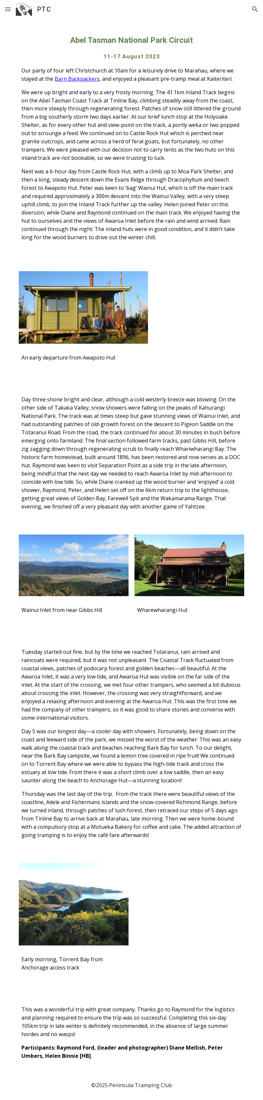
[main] (131, 140)
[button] (8, 9)
